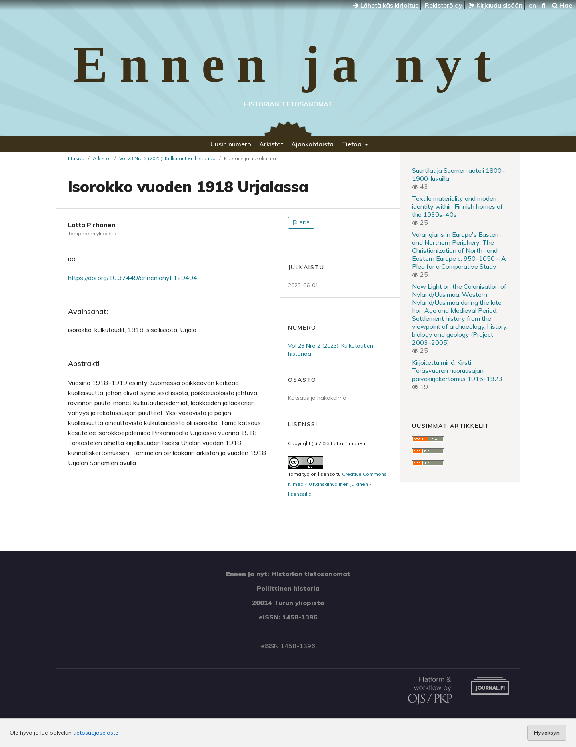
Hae (562, 5)
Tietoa (352, 144)
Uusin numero (230, 144)
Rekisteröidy (443, 5)
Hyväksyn (547, 732)
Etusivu (76, 158)
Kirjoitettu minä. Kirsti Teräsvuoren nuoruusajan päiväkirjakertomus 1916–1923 (457, 370)
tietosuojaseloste (95, 732)
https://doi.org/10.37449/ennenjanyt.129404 (132, 278)
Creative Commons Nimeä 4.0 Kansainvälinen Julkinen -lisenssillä (337, 484)
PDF (303, 223)
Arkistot (271, 144)
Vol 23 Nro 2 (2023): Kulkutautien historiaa (167, 158)
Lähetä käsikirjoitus (385, 5)
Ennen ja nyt (288, 64)
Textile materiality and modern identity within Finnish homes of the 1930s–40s (457, 206)
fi (544, 5)
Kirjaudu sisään (495, 5)
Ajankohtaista (312, 144)
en (532, 5)
